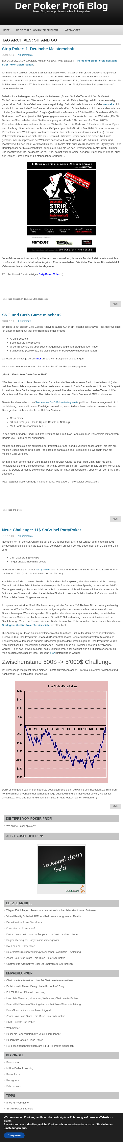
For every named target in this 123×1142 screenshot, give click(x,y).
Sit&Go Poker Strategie (19, 1108)
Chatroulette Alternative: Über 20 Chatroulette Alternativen (39, 963)
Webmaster (72, 30)
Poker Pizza (13, 1074)
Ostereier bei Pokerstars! (20, 928)
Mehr (115, 303)
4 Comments (24, 321)
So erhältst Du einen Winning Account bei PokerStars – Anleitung (43, 951)
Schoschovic (13, 1086)
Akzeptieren (14, 1135)
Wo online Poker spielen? (21, 825)
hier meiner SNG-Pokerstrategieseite (57, 402)
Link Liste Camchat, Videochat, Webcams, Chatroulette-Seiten (42, 998)
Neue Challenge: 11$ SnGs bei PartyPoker (41, 530)
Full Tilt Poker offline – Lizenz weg (25, 992)
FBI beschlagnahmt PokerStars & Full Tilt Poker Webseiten (40, 1045)
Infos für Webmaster (18, 1102)
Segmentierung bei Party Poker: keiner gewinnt (33, 940)
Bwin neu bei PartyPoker (20, 946)
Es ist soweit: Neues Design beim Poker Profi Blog (35, 986)
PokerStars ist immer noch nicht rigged (28, 1010)
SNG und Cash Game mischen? (32, 315)
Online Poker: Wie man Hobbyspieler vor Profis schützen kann (42, 934)
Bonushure (12, 1062)
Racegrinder (13, 1080)
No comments (25, 55)
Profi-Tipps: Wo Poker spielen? (37, 30)
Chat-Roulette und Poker (20, 1022)
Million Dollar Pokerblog (20, 1068)
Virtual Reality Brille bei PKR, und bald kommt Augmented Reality (43, 916)
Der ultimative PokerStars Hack (24, 922)
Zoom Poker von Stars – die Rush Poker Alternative (35, 957)
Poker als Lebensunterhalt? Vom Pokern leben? (33, 1033)
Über (6, 30)
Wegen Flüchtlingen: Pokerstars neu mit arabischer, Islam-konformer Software (51, 910)
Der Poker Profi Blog (61, 6)
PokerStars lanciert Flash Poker (24, 1039)
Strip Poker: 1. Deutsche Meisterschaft (38, 49)
